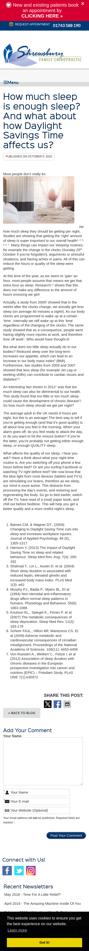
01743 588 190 (66, 25)
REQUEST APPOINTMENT (29, 24)
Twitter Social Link (19, 870)
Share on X (48, 704)
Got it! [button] (44, 942)
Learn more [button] (17, 930)
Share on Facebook (58, 704)
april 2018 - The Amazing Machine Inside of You (42, 903)
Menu (11, 82)
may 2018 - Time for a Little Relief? (32, 894)
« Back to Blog (21, 713)
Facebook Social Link (7, 870)
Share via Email (67, 704)
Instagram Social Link (31, 870)
